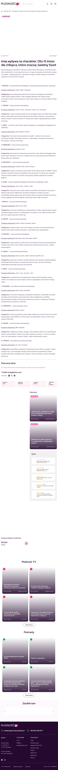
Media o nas (34, 753)
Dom (1, 11)
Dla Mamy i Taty (7, 11)
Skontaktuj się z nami (22, 745)
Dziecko (33, 750)
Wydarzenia (34, 755)
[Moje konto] (47, 3)
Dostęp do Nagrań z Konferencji (11, 538)
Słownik (33, 757)
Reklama (19, 743)
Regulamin (27, 766)
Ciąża (32, 740)
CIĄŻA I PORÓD (34, 396)
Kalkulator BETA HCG (36, 745)
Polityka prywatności (18, 766)
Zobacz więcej (29, 625)
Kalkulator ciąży (35, 743)
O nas (18, 740)
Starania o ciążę (35, 748)
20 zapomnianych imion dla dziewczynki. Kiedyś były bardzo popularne (23, 367)
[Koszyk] (51, 3)
